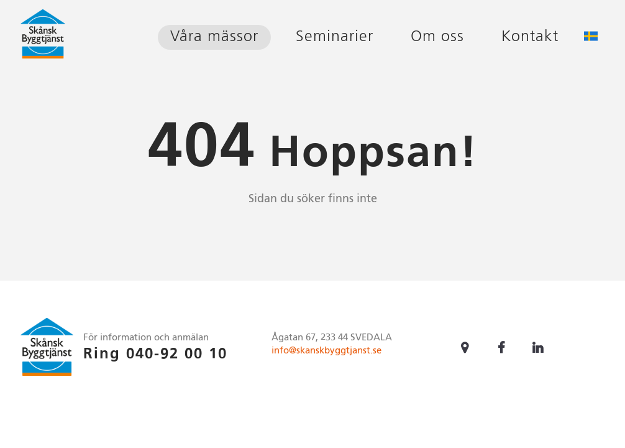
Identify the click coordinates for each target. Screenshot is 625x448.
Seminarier (334, 37)
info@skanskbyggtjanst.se (326, 350)
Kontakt (530, 37)
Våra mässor (214, 37)
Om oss (437, 37)
